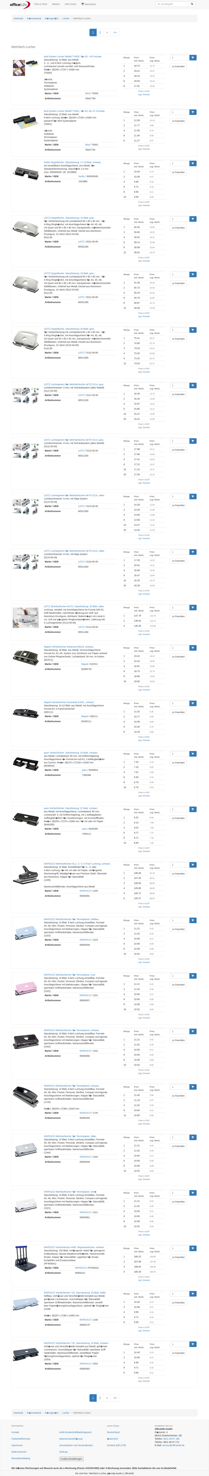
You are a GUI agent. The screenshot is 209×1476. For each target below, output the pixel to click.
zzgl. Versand (144, 94)
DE (118, 1445)
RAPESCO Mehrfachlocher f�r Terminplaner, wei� (70, 1191)
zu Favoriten (178, 66)
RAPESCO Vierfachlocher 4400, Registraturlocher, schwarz (74, 1247)
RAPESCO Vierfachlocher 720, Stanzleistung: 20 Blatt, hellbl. (75, 1292)
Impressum (17, 1445)
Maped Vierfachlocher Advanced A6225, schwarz (69, 646)
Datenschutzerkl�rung (70, 1438)
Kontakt (15, 1432)
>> (115, 32)
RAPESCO (85, 891)
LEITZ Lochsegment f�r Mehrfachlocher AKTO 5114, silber (74, 495)
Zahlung (63, 1452)
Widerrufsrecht (18, 1452)
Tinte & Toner (40, 4)
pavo (84, 770)
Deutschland (113, 1432)
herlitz (82, 176)
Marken (56, 4)
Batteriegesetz (84, 1432)
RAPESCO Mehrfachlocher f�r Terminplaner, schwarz (71, 1030)
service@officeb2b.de (173, 1445)
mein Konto (70, 4)
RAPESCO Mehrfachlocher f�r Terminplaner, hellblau (71, 919)
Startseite (18, 18)
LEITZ (81, 241)
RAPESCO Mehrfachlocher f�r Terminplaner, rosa (69, 974)
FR (123, 1445)
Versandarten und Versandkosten (76, 1445)
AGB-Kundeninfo (67, 1432)
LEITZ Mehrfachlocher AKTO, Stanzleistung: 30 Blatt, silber (74, 606)
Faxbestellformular (20, 1438)
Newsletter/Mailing (20, 1458)
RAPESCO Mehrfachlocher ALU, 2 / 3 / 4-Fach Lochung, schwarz (77, 863)
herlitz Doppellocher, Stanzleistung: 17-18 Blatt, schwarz (72, 162)
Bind (87, 93)
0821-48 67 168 (171, 1438)
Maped (84, 664)
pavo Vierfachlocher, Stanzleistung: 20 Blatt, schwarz (71, 752)
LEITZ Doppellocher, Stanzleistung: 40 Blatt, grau (69, 329)
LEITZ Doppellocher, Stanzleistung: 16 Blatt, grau (69, 218)
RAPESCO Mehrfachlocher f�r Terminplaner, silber (70, 1136)
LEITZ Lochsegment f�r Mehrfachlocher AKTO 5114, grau (74, 384)
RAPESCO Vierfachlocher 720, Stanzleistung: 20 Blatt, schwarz (76, 1343)
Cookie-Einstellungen (71, 1459)
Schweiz (111, 1445)
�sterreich (112, 1438)
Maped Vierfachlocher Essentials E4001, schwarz (69, 702)
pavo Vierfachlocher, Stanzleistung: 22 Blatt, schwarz (71, 808)
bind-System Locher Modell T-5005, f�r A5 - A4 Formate (72, 56)
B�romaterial (34, 18)
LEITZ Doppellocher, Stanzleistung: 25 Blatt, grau (69, 273)
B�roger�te (51, 18)
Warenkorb (88, 4)
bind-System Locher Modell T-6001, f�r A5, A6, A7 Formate (74, 111)
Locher (65, 18)
